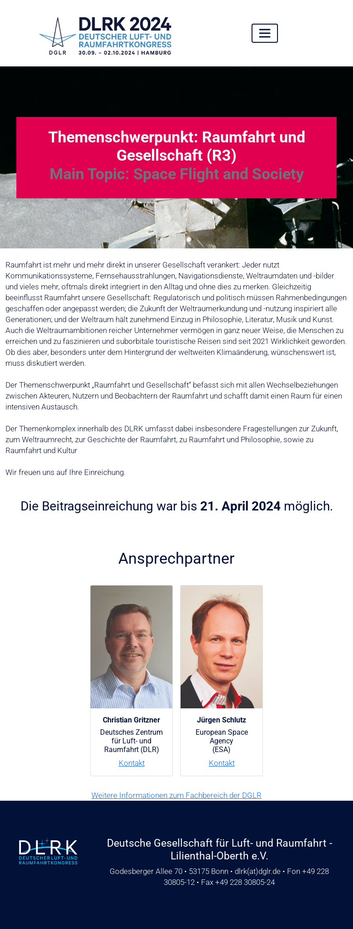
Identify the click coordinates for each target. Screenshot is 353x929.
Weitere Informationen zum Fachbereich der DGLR (176, 795)
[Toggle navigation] (265, 33)
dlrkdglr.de (258, 871)
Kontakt (132, 762)
